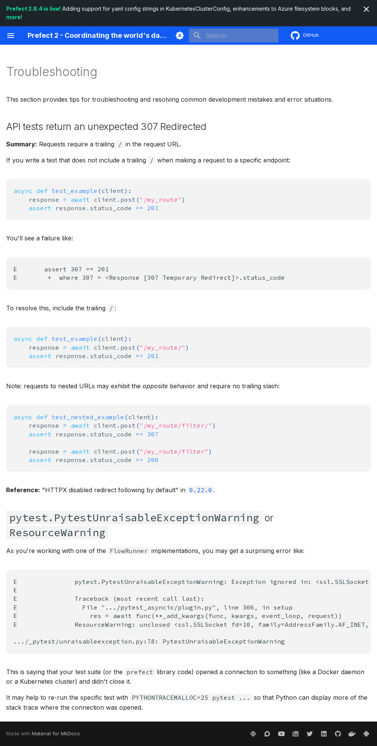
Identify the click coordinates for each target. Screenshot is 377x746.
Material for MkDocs (56, 733)
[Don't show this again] (366, 9)
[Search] (233, 35)
